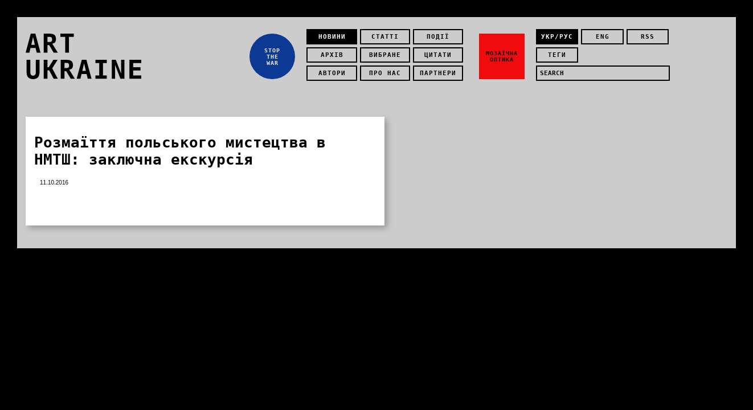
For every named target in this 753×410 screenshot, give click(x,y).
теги (557, 55)
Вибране (385, 55)
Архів (332, 55)
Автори (332, 73)
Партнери (438, 73)
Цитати (438, 55)
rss (647, 36)
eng (602, 36)
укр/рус (557, 36)
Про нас (385, 73)
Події (438, 36)
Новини (332, 36)
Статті (385, 36)
